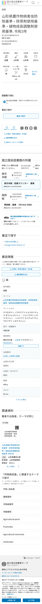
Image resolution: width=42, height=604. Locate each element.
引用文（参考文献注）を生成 (15, 134)
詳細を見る (10, 594)
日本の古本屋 (11, 241)
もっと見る (13, 466)
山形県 (17, 340)
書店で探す (21, 116)
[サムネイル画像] (11, 434)
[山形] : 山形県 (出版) (11, 356)
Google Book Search (15, 245)
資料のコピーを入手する (10, 576)
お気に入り (7, 128)
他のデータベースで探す (13, 142)
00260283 (7, 342)
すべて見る (34, 72)
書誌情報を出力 (10, 138)
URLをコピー (14, 128)
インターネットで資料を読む (12, 573)
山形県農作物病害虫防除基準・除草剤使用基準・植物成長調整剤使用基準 (20, 301)
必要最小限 (11, 600)
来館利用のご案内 (33, 175)
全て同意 (31, 600)
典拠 (21, 346)
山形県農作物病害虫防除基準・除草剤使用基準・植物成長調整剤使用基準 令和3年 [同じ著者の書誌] (11, 449)
